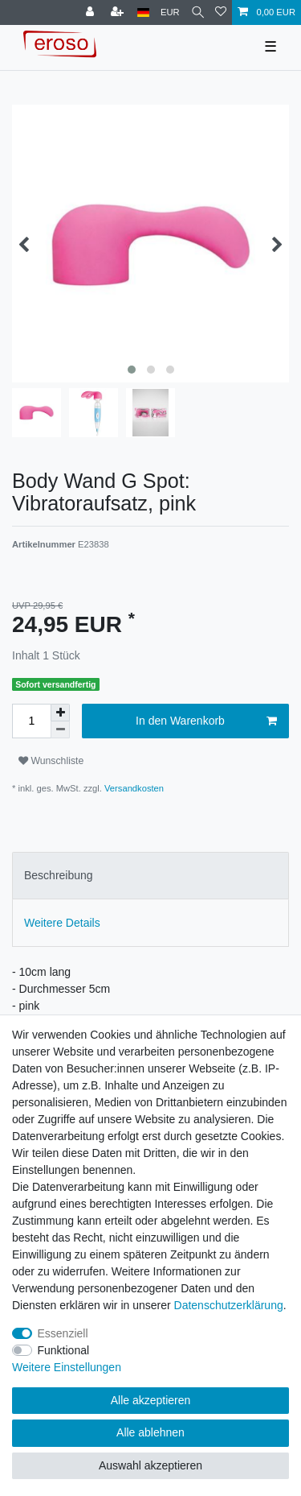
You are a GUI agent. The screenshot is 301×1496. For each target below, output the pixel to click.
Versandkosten (133, 788)
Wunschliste (50, 761)
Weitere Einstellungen (66, 1367)
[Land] (143, 12)
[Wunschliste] (220, 12)
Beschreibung (58, 875)
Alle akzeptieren (151, 1400)
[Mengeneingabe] (31, 721)
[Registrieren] (118, 12)
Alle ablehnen (150, 1432)
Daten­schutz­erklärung (228, 1305)
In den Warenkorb (206, 721)
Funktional (64, 1350)
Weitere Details (62, 922)
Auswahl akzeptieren (150, 1465)
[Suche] (197, 12)
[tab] (150, 875)
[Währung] (170, 12)
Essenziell (63, 1333)
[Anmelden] (91, 12)
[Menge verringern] (60, 729)
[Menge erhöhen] (60, 712)
